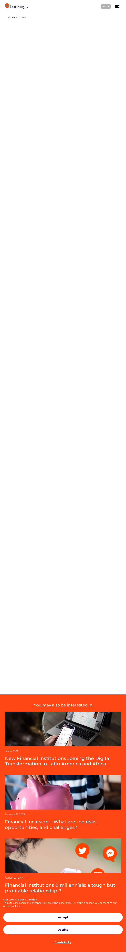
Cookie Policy (63, 942)
